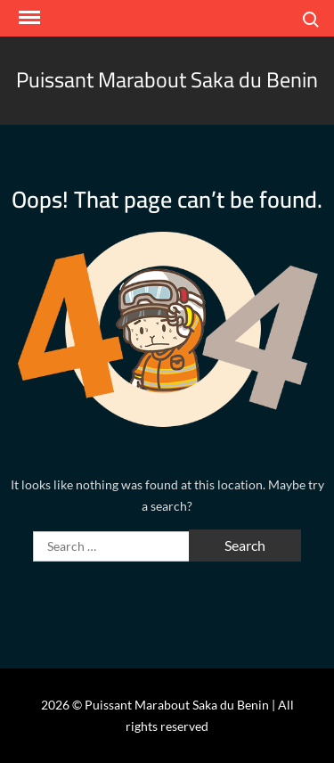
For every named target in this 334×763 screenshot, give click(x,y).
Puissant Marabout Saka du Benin (167, 80)
